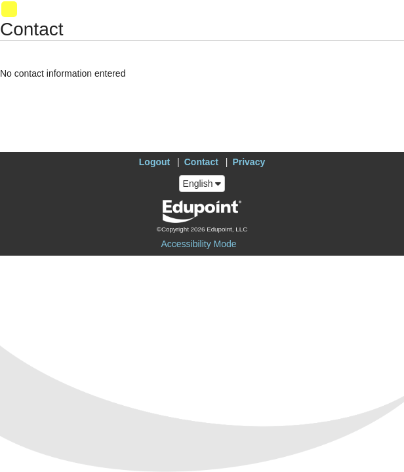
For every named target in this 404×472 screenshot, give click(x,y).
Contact (201, 162)
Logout (154, 162)
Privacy (248, 162)
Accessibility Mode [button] (198, 244)
